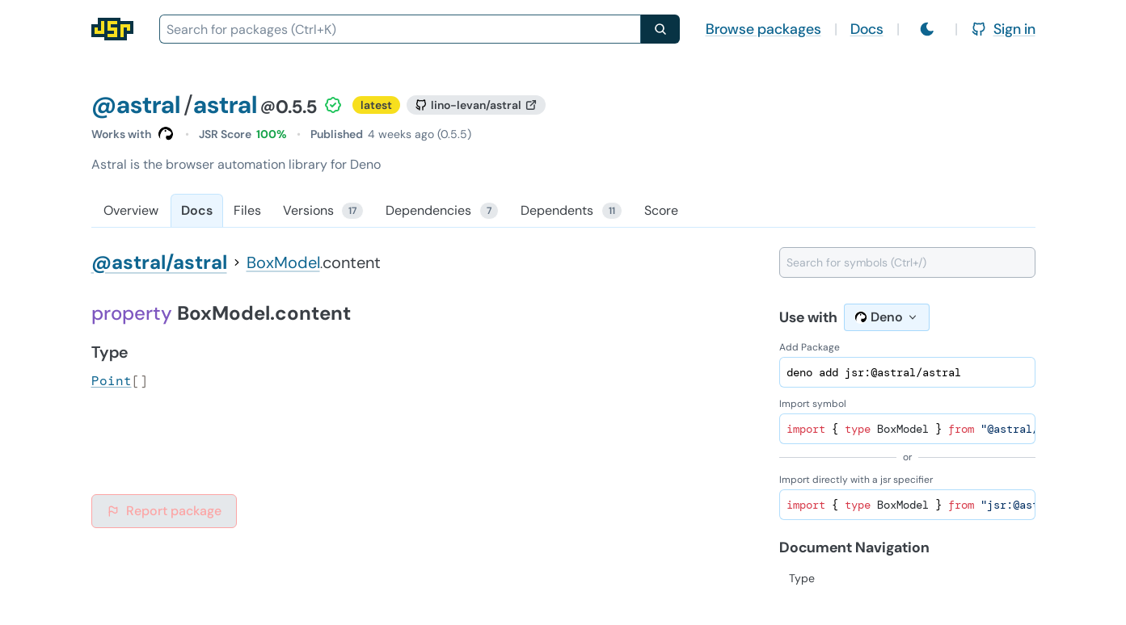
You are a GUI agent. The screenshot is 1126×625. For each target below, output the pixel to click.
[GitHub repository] (476, 105)
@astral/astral (159, 262)
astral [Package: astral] (225, 104)
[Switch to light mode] (927, 29)
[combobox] (400, 29)
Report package (164, 510)
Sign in (1003, 29)
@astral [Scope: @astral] (135, 104)
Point (111, 380)
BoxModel (283, 262)
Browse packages (763, 29)
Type (802, 578)
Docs (867, 29)
